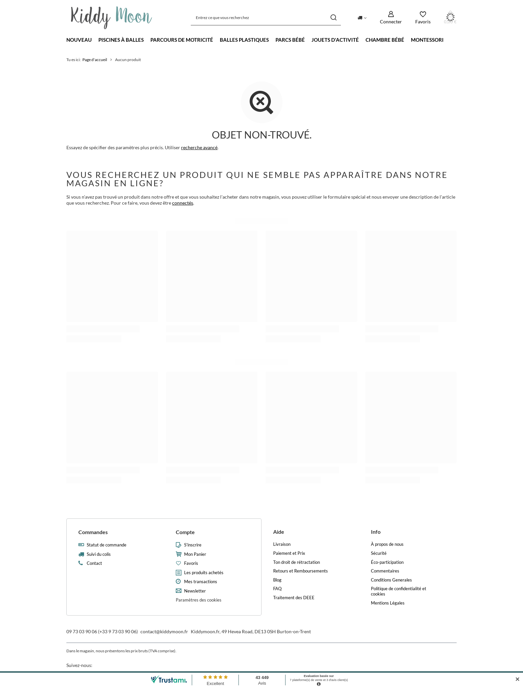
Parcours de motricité (181, 40)
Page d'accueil (94, 59)
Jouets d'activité (335, 40)
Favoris (191, 563)
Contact (94, 563)
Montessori (427, 40)
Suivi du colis (99, 554)
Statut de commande (106, 544)
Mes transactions (200, 581)
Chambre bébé (385, 40)
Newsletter (195, 591)
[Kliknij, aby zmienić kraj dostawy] (362, 17)
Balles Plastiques (244, 40)
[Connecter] (391, 17)
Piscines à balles (121, 40)
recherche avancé (199, 147)
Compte (185, 532)
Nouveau (79, 40)
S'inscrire (192, 544)
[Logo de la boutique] (111, 17)
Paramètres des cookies (198, 600)
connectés (182, 203)
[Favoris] (423, 17)
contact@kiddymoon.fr (164, 631)
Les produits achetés (203, 572)
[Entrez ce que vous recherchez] (266, 17)
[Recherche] (333, 17)
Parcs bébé (290, 40)
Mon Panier (195, 554)
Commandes (93, 532)
